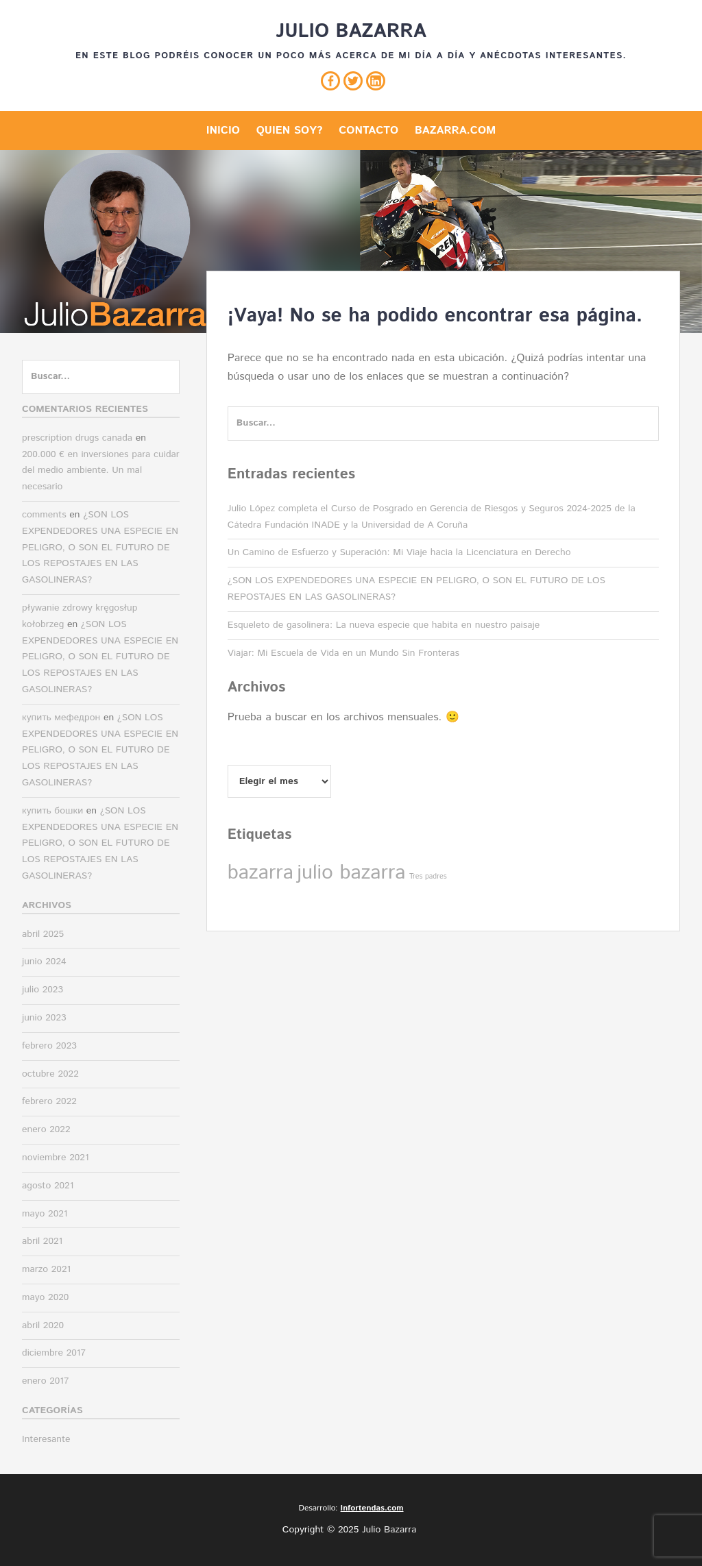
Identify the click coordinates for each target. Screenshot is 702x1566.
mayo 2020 (45, 1297)
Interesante (46, 1439)
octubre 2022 (50, 1074)
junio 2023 (44, 1018)
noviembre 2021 (55, 1157)
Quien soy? (289, 130)
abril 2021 (42, 1241)
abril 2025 (43, 934)
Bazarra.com (455, 130)
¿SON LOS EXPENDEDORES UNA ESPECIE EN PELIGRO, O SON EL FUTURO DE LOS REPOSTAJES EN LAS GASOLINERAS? (100, 547)
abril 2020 (43, 1325)
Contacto (368, 130)
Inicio (223, 130)
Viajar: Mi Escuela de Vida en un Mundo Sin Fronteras (343, 653)
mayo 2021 (44, 1214)
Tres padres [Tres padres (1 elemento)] (428, 876)
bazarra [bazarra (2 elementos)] (260, 873)
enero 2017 (45, 1381)
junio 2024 (44, 961)
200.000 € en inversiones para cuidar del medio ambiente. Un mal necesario (101, 471)
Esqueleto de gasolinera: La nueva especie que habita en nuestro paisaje (384, 625)
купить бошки (52, 811)
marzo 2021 (46, 1269)
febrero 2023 (49, 1046)
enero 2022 (46, 1129)
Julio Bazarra (351, 31)
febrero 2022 (49, 1101)
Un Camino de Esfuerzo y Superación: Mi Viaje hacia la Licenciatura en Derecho (399, 552)
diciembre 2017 (54, 1353)
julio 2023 (42, 989)
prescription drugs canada (77, 438)
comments (44, 515)
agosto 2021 (47, 1185)
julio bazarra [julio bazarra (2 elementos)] (351, 873)
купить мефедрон (61, 717)
